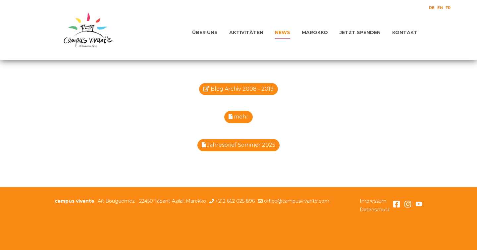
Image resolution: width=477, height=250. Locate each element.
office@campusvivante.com (296, 201)
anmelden (341, 201)
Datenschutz (375, 210)
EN (440, 7)
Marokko (315, 32)
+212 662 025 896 (235, 201)
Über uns (205, 32)
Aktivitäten (246, 32)
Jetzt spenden (360, 32)
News (282, 32)
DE (432, 7)
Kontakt (404, 32)
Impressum (373, 201)
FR (448, 7)
